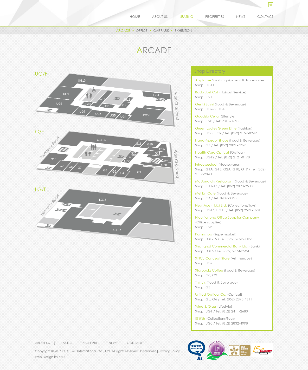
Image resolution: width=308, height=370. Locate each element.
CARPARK (161, 30)
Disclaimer (148, 351)
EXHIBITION (183, 30)
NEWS (240, 16)
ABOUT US (160, 16)
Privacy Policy (169, 351)
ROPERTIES (214, 16)
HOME (135, 16)
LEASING (186, 16)
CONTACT (265, 16)
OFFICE (142, 30)
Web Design (44, 357)
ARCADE (123, 30)
